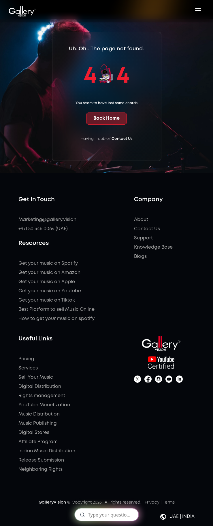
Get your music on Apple (46, 282)
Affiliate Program (38, 442)
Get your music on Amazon (49, 272)
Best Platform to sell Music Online (56, 309)
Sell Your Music (35, 377)
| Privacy (151, 502)
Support (143, 238)
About (141, 220)
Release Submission (41, 460)
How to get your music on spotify (56, 319)
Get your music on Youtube (49, 291)
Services (28, 368)
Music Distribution (39, 414)
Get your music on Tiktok (46, 300)
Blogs (140, 256)
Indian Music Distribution (46, 451)
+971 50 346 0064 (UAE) (43, 229)
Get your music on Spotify (48, 263)
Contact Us (122, 138)
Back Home (106, 118)
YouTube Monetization (44, 405)
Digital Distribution (39, 386)
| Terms (168, 502)
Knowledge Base (153, 247)
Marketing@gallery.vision (47, 220)
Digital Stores (33, 432)
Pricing (26, 359)
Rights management (41, 396)
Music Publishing (37, 423)
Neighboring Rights (40, 469)
